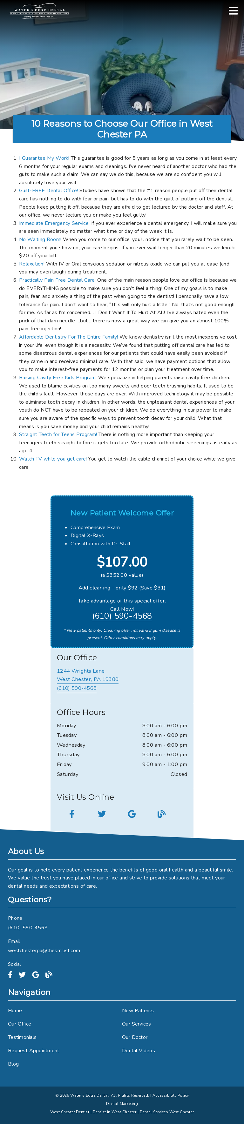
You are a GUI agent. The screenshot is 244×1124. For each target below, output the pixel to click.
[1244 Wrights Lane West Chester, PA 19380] (88, 675)
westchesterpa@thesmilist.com (44, 950)
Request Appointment (33, 1050)
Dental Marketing (122, 1103)
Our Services (136, 1023)
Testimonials (22, 1037)
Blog (13, 1063)
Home (15, 1010)
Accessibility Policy (170, 1095)
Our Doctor (134, 1037)
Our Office (19, 1023)
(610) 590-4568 (122, 616)
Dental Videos (138, 1050)
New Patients (138, 1010)
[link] (39, 11)
